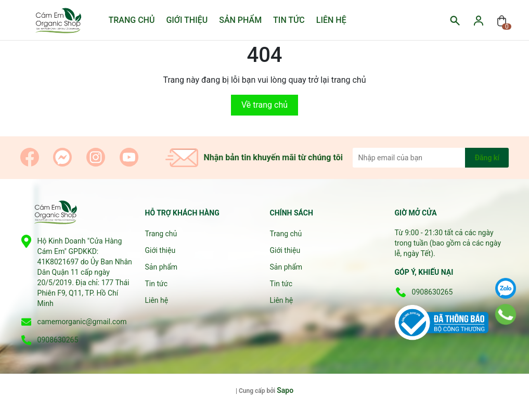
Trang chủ (132, 20)
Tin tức (289, 20)
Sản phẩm (240, 20)
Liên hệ (331, 20)
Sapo (285, 390)
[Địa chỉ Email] (431, 158)
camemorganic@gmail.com (82, 321)
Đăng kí (487, 158)
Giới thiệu (187, 20)
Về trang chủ (264, 105)
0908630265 (58, 340)
